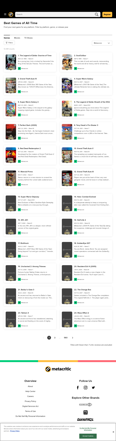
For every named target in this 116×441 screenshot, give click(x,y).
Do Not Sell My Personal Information (30, 416)
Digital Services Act (30, 406)
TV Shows (28, 38)
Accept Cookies (88, 436)
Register (107, 14)
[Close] (113, 432)
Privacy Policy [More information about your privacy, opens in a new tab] (15, 431)
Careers (30, 396)
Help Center (30, 391)
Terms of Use (30, 411)
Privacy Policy (30, 401)
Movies (17, 38)
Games (7, 38)
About (30, 386)
